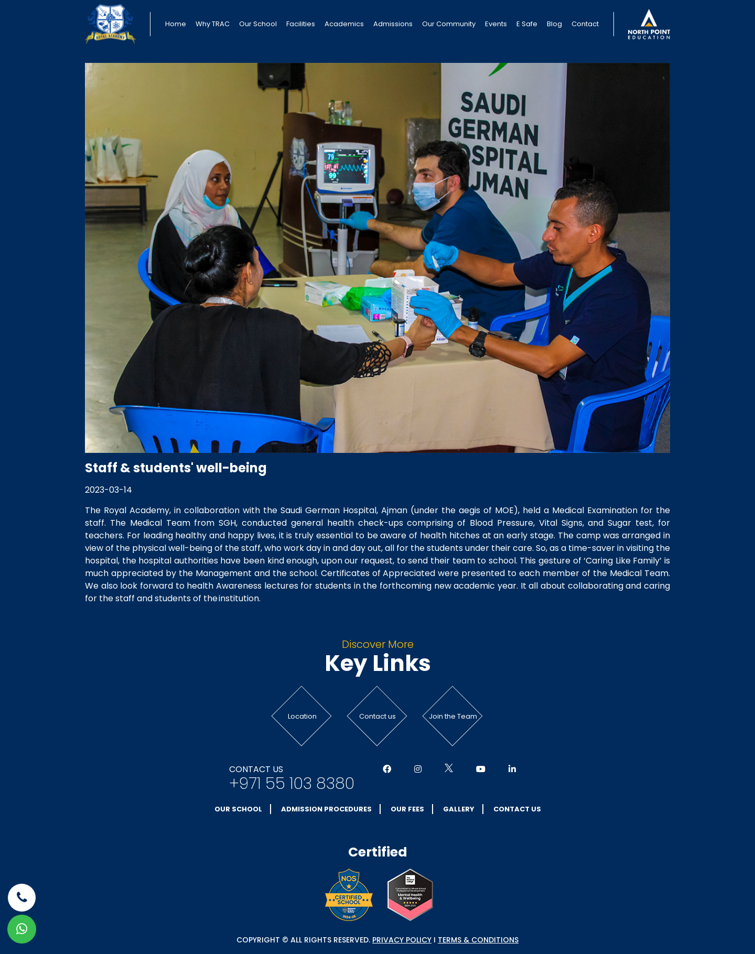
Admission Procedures (326, 809)
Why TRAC (213, 24)
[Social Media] (387, 769)
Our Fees (407, 809)
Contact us (377, 716)
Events (496, 24)
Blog (554, 24)
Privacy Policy (402, 940)
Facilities (300, 24)
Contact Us (517, 809)
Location (302, 716)
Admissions (393, 24)
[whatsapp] (21, 929)
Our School (258, 24)
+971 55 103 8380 (291, 783)
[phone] (21, 897)
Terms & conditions (478, 940)
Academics (344, 24)
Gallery (458, 809)
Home (175, 24)
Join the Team (453, 716)
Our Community (449, 24)
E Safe (526, 24)
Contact (585, 24)
